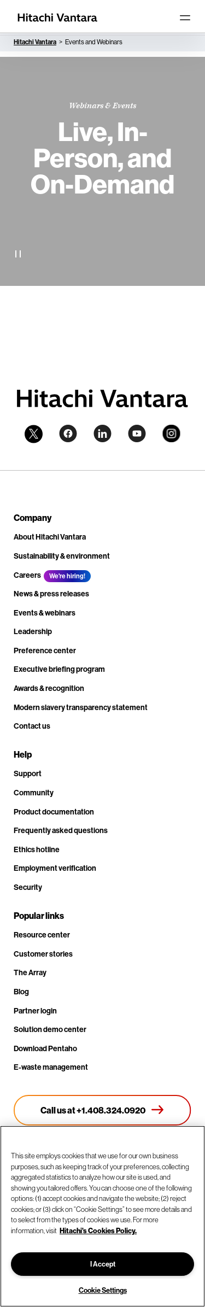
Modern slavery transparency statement (81, 707)
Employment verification (55, 868)
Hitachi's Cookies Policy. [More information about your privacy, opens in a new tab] (98, 1230)
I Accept (102, 1263)
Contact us (32, 726)
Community (34, 793)
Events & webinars (44, 613)
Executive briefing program (59, 669)
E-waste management (51, 1067)
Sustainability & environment (62, 556)
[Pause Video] (17, 254)
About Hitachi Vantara (50, 537)
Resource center (42, 935)
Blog (21, 992)
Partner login (35, 1011)
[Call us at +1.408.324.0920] (102, 1110)
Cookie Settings (103, 1290)
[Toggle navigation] (184, 17)
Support (28, 773)
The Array (30, 972)
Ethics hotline (37, 849)
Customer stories (43, 954)
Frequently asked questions (61, 830)
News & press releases (51, 594)
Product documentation (54, 812)
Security (28, 887)
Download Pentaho (45, 1048)
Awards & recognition (49, 688)
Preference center (45, 650)
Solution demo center (50, 1029)
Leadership (33, 631)
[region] (102, 1216)
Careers (27, 575)
